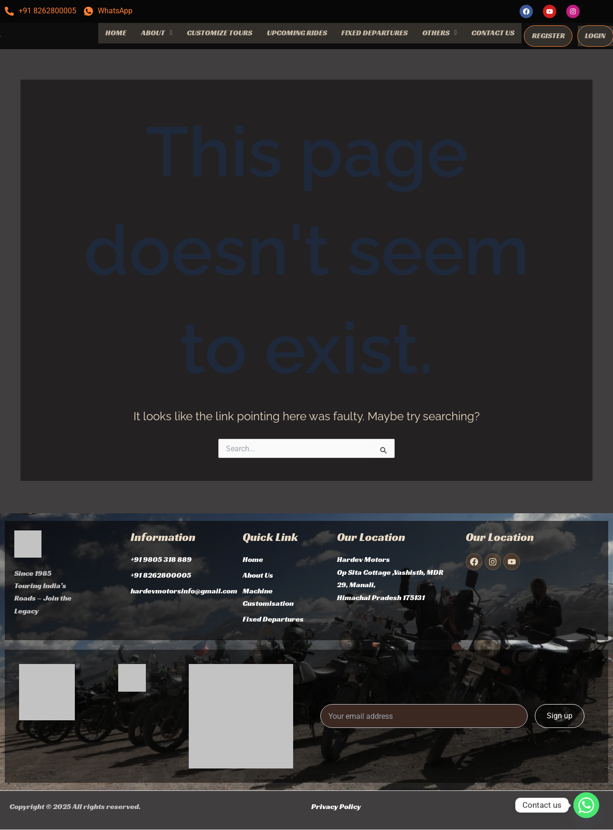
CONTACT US (492, 33)
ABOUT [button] (156, 33)
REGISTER (548, 36)
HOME (115, 33)
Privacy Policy (336, 806)
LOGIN (595, 36)
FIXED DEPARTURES (374, 33)
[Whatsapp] (586, 805)
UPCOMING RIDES (297, 33)
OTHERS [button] (439, 33)
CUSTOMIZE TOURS (219, 33)
